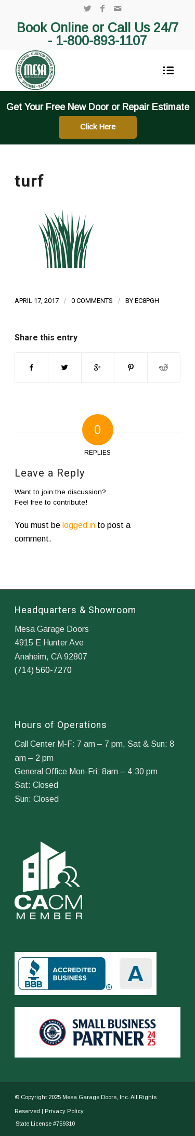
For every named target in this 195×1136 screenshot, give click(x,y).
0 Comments (92, 301)
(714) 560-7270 (43, 670)
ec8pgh (147, 301)
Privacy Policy (64, 1111)
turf (29, 181)
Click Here (97, 126)
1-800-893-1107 (101, 40)
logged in (78, 525)
